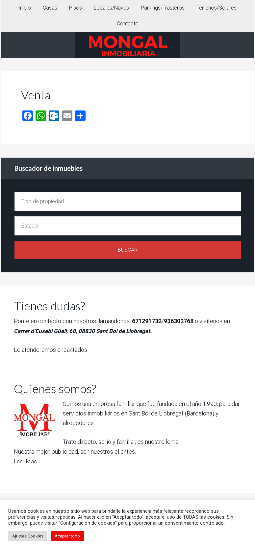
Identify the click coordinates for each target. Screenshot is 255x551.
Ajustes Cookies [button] (27, 536)
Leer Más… (28, 461)
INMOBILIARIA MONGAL (127, 45)
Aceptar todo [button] (67, 536)
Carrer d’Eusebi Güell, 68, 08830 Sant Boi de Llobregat (85, 330)
